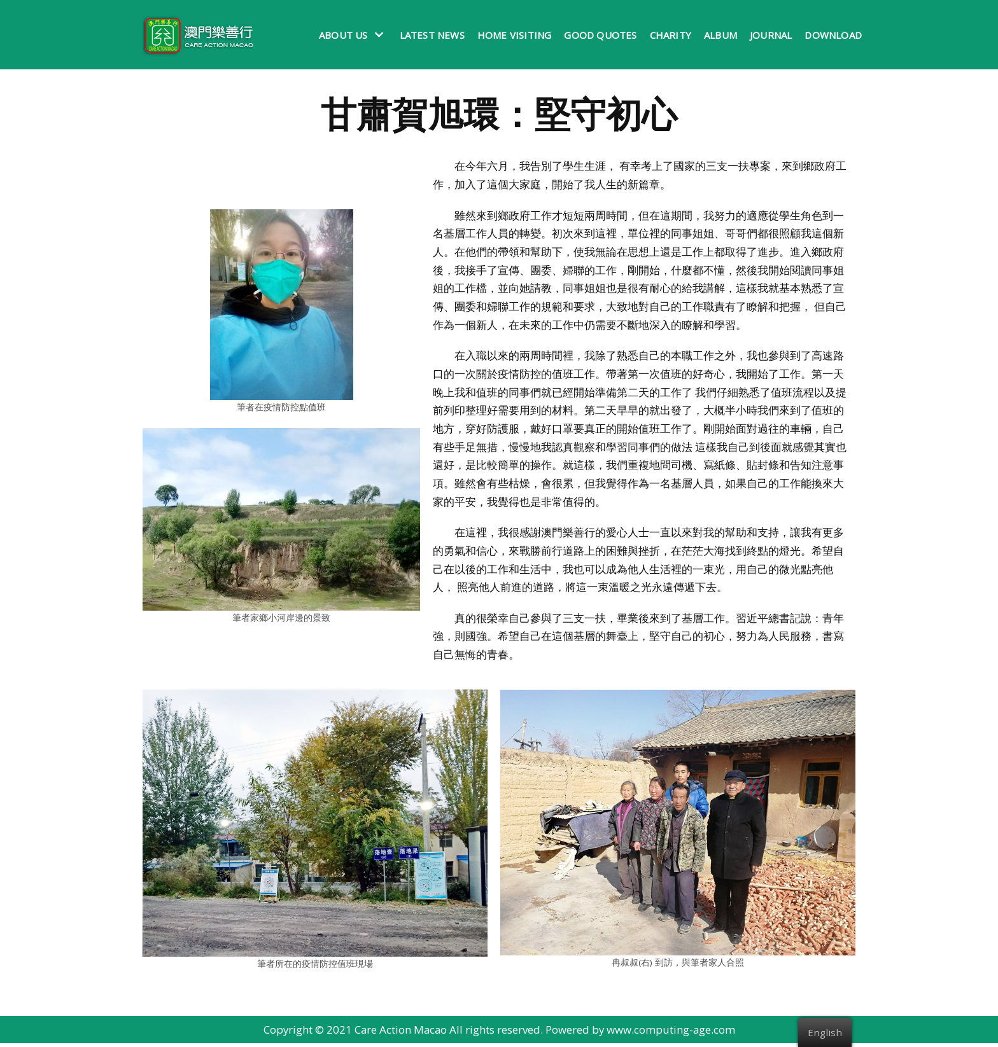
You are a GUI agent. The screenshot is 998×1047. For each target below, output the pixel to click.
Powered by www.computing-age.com (641, 1033)
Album (720, 35)
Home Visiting (514, 35)
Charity (670, 35)
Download (833, 35)
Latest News (432, 35)
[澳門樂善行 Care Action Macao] (195, 34)
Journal (771, 35)
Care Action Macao (400, 1033)
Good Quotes (600, 35)
